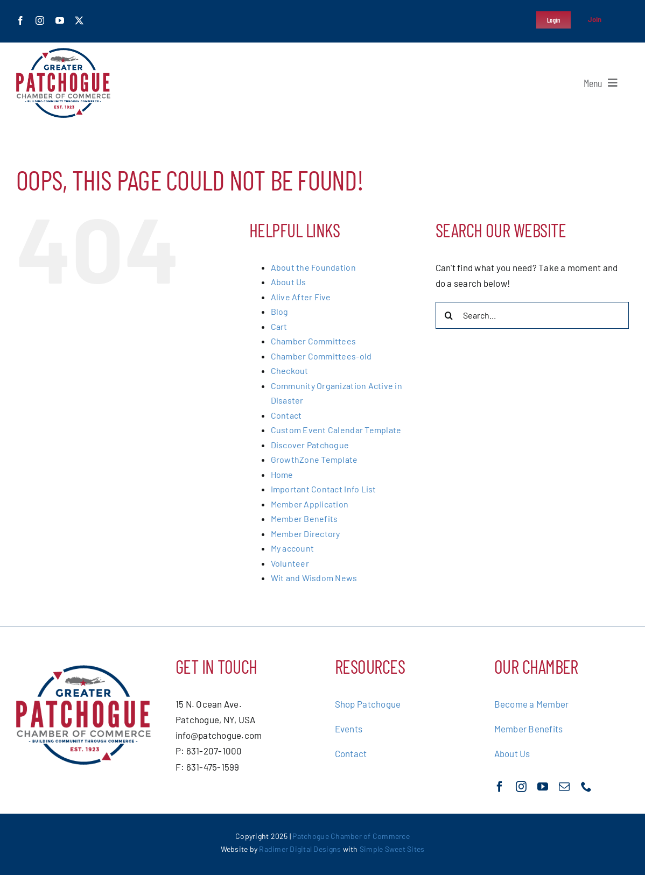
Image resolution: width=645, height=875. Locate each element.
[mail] (564, 786)
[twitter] (79, 20)
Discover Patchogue (310, 445)
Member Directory (305, 533)
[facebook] (20, 20)
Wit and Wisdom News (314, 578)
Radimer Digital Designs (300, 848)
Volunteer (290, 563)
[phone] (586, 786)
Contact (286, 415)
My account (292, 548)
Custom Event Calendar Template (336, 430)
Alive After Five (301, 297)
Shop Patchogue (368, 703)
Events (349, 728)
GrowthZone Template (314, 459)
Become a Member (531, 703)
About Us (288, 282)
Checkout (290, 370)
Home (282, 474)
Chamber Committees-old (321, 356)
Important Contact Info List (323, 489)
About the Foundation (313, 267)
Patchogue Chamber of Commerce (350, 836)
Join (595, 19)
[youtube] (59, 20)
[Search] (449, 315)
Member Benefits (304, 518)
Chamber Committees (313, 341)
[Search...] (532, 315)
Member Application (310, 504)
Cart (279, 326)
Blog (280, 311)
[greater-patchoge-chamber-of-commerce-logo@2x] (63, 52)
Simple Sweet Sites (392, 848)
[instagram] (40, 20)
